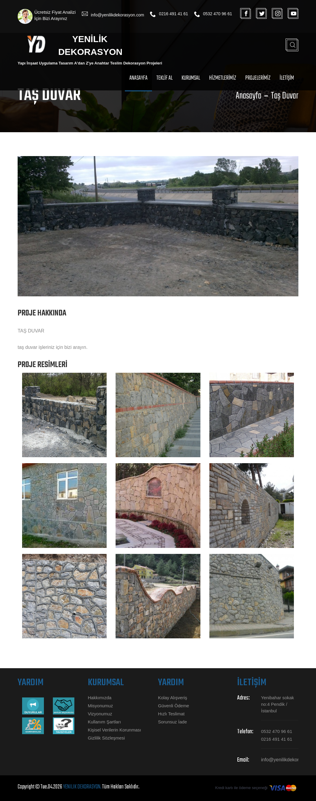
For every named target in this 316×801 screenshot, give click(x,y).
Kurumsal (191, 78)
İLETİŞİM (287, 78)
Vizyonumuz (100, 713)
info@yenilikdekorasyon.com (117, 15)
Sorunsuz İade (172, 721)
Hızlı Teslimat (171, 713)
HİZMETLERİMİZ (222, 78)
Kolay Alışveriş (172, 697)
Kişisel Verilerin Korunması (114, 729)
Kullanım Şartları (104, 721)
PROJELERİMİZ (258, 78)
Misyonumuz (100, 705)
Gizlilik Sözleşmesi (106, 737)
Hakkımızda (99, 697)
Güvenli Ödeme (173, 705)
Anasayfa (138, 78)
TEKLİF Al (165, 78)
